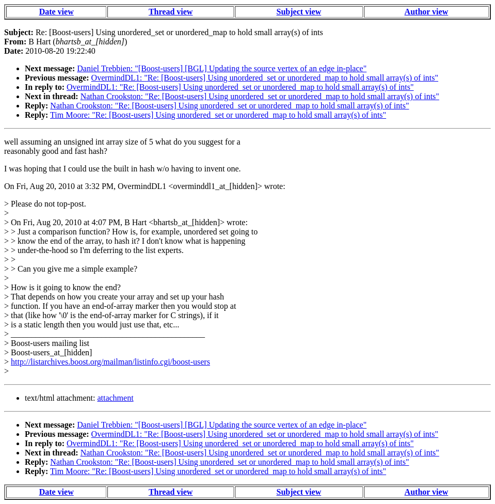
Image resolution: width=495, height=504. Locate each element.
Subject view (299, 11)
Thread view (171, 11)
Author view (427, 11)
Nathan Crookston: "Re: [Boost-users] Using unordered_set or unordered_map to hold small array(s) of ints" (260, 96)
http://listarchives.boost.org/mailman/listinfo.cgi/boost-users (110, 361)
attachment (115, 397)
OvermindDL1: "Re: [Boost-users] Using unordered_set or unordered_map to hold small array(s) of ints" (264, 77)
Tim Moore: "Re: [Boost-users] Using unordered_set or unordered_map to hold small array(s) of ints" (218, 115)
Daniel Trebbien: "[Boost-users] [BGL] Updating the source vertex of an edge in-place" (221, 68)
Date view (56, 11)
